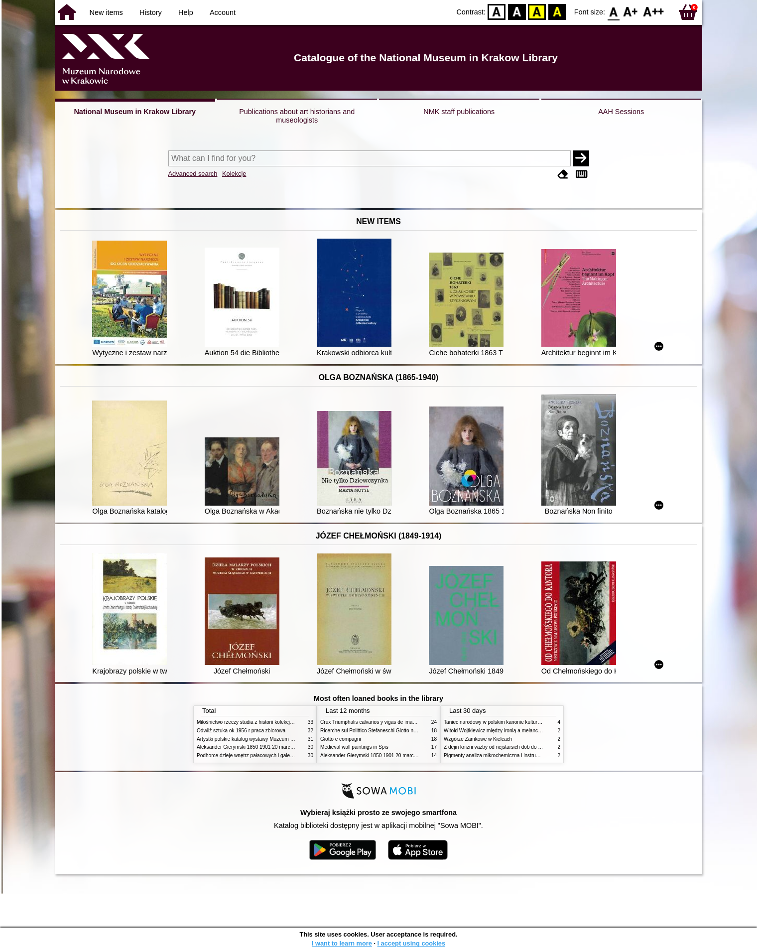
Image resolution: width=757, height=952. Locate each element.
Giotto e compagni (340, 739)
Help (185, 12)
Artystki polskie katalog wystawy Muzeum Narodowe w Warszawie (270, 739)
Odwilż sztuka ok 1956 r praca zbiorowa (241, 730)
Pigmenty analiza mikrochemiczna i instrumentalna (500, 755)
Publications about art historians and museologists (297, 116)
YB (537, 11)
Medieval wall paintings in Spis (354, 747)
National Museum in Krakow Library (135, 112)
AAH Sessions (621, 112)
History (150, 12)
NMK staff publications (459, 112)
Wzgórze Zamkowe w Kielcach (478, 739)
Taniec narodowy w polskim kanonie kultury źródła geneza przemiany (521, 722)
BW (516, 11)
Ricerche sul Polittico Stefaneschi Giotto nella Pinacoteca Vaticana (394, 730)
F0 (613, 11)
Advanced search (193, 173)
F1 (630, 11)
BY (557, 11)
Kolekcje (234, 173)
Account (223, 12)
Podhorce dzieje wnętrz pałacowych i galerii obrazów (255, 755)
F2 (653, 11)
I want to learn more (342, 943)
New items (106, 12)
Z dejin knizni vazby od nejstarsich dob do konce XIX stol (507, 747)
